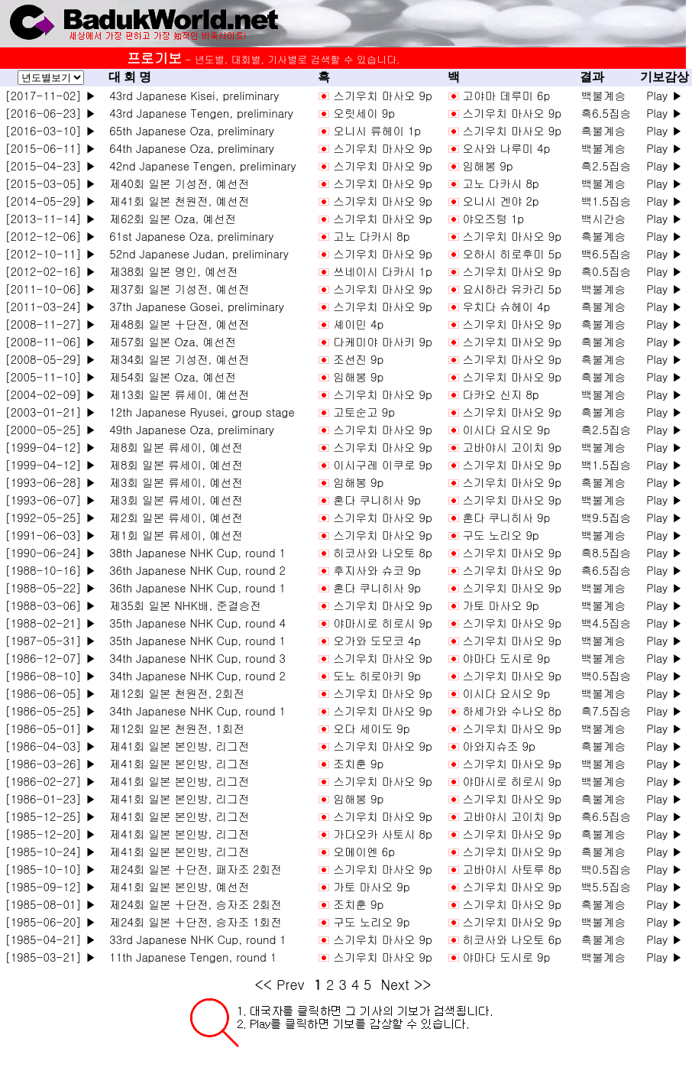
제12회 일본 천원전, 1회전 (173, 728)
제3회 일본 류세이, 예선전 (172, 482)
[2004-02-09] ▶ (50, 394)
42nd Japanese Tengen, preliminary (199, 165)
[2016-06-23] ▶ (50, 113)
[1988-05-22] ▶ (50, 587)
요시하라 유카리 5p (511, 289)
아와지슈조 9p (498, 746)
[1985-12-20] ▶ (50, 834)
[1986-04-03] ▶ (50, 746)
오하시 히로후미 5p (511, 253)
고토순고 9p (364, 412)
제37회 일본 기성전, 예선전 (176, 289)
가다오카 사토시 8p (382, 834)
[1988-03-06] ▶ (50, 605)
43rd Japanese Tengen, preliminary (198, 113)
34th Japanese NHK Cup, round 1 (194, 710)
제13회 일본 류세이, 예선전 (176, 394)
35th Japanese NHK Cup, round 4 (194, 623)
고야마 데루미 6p (506, 95)
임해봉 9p (487, 165)
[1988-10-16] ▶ (50, 570)
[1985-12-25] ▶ (50, 816)
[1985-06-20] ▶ (50, 921)
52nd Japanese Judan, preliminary (195, 253)
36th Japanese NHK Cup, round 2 (194, 570)
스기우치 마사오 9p (382, 95)
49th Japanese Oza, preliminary (188, 429)
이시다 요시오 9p (506, 429)
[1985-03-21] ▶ (50, 957)
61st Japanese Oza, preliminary (188, 236)
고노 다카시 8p (500, 183)
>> (423, 984)
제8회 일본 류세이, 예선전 (172, 447)
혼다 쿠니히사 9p (377, 500)
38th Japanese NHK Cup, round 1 (194, 552)
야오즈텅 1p (493, 218)
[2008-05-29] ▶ (50, 359)
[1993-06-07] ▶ (50, 500)
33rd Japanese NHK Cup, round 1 (194, 939)
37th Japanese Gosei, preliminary (193, 306)
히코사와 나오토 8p (382, 552)
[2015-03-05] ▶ (50, 183)
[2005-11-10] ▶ (50, 376)
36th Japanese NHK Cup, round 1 (194, 587)
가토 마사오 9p (500, 605)
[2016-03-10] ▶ (50, 130)
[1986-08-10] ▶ (50, 675)
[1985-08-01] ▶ (50, 904)
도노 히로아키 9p (377, 675)
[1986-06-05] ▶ (50, 693)
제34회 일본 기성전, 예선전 (176, 359)
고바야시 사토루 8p (511, 869)
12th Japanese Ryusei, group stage (198, 412)
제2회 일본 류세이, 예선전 (172, 517)
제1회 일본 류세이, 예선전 (172, 535)
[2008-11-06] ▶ (50, 341)
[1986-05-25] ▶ (50, 710)
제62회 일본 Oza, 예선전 (169, 218)
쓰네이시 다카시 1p (382, 271)
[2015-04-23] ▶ (50, 165)
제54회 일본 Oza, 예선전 (169, 376)
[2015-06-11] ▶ (50, 148)
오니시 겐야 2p (500, 201)
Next (394, 984)
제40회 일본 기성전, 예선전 (176, 183)
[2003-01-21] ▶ (50, 412)
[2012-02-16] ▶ (50, 271)
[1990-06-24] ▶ (50, 552)
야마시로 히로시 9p (382, 623)
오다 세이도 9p (371, 728)
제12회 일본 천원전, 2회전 (173, 693)
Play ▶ (664, 95)
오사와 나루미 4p (506, 148)
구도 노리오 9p (500, 535)
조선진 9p (358, 359)
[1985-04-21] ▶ (50, 939)
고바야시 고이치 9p (511, 447)
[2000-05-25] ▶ (50, 429)
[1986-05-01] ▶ (50, 728)
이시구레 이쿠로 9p (382, 464)
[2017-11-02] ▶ (50, 95)
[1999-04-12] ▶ (50, 447)
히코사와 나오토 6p (511, 939)
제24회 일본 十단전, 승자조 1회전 (192, 921)
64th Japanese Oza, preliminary (188, 148)
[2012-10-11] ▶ (50, 253)
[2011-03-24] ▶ (50, 306)
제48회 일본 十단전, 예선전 (176, 324)
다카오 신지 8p (500, 394)
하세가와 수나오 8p (511, 710)
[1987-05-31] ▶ (50, 640)
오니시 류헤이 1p (377, 130)
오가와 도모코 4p (377, 640)
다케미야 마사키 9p (382, 341)
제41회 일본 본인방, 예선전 (176, 886)
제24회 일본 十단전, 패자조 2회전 (192, 869)
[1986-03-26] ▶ (50, 763)
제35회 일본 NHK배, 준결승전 (181, 605)
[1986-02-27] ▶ (50, 781)
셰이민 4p (358, 324)
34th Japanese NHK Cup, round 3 (194, 658)
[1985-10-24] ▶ (50, 851)
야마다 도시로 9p (506, 658)
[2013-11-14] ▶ (50, 218)
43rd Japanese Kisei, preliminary (191, 95)
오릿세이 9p (364, 113)
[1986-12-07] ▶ (50, 658)
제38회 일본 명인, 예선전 (170, 271)
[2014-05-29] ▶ (50, 201)
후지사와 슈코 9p (377, 570)
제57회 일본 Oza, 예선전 (169, 341)
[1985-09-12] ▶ (50, 886)
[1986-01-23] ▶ (50, 798)
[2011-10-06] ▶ (50, 289)
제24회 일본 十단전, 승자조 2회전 (192, 904)
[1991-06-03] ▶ (50, 535)
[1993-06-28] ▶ (50, 482)
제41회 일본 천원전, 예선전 (176, 201)
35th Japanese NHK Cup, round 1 (194, 640)
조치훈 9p (358, 763)
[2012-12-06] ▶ (50, 236)
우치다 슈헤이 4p (506, 306)
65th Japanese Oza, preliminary (188, 130)
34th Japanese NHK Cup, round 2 (194, 675)
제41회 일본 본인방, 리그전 (176, 746)
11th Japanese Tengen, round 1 (189, 957)
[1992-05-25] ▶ (50, 517)
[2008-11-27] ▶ (50, 324)
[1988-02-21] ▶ (50, 623)
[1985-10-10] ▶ (50, 869)
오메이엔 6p (364, 851)
